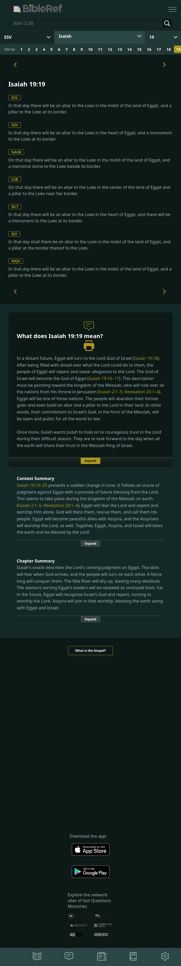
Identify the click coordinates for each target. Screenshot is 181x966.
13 (119, 49)
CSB (14, 179)
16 (149, 49)
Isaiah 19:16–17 (104, 378)
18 (168, 49)
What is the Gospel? (90, 650)
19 (151, 37)
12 (110, 49)
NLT (14, 206)
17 (159, 49)
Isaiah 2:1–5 (110, 392)
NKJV (15, 260)
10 (90, 49)
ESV (14, 97)
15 (139, 49)
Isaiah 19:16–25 (32, 485)
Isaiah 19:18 (146, 358)
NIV (14, 124)
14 (129, 49)
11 (100, 49)
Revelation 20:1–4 (141, 392)
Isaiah (65, 36)
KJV (14, 233)
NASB (16, 152)
